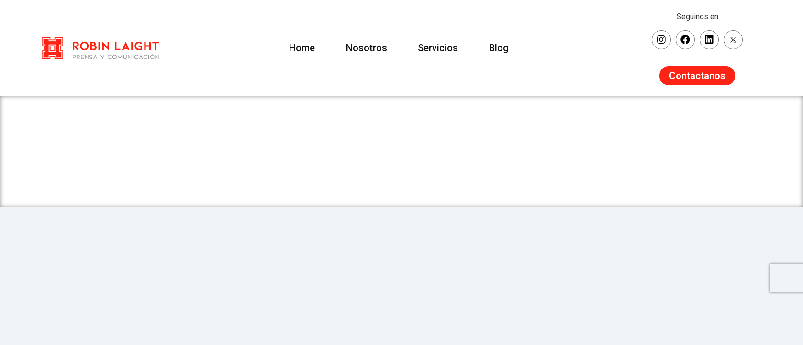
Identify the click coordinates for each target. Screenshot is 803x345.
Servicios (439, 48)
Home (298, 48)
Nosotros (365, 48)
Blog (503, 48)
